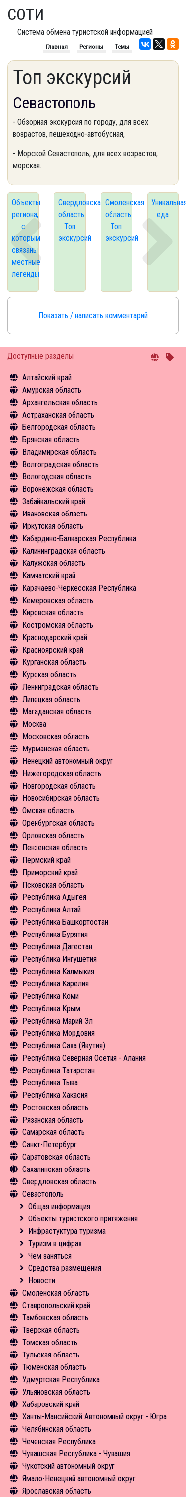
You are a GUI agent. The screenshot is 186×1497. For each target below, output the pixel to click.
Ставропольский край (56, 1305)
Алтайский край (47, 377)
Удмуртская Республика (61, 1379)
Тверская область (51, 1330)
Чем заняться (50, 1256)
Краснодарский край (54, 637)
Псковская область (53, 884)
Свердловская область (59, 1181)
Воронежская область (58, 489)
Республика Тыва (50, 1082)
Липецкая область (51, 699)
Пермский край (46, 860)
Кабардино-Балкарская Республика (79, 538)
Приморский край (50, 872)
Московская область (55, 736)
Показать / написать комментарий (93, 315)
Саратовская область (56, 1157)
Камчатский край (48, 575)
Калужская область (53, 563)
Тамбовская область (55, 1317)
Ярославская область (56, 1491)
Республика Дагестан (57, 946)
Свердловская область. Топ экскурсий (71, 220)
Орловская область (53, 835)
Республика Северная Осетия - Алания (84, 1058)
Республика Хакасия (55, 1095)
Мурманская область (56, 748)
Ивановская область (54, 513)
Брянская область (51, 439)
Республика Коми (50, 996)
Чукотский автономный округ (68, 1466)
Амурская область (51, 390)
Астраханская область (58, 415)
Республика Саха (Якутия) (63, 1045)
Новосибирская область (61, 798)
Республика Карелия (55, 983)
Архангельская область (60, 402)
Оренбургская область (58, 823)
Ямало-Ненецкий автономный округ (79, 1478)
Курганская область (54, 662)
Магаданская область (57, 711)
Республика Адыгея (54, 897)
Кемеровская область (57, 600)
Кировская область (53, 612)
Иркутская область (52, 526)
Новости (41, 1280)
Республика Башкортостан (65, 922)
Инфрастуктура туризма (67, 1231)
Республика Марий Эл (57, 1021)
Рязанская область (52, 1119)
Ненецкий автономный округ (67, 761)
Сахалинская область (56, 1169)
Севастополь (43, 1194)
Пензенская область (55, 847)
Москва (34, 724)
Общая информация (59, 1206)
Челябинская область (56, 1429)
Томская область (49, 1342)
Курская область (49, 674)
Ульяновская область (56, 1392)
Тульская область (50, 1354)
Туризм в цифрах (55, 1243)
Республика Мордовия (58, 1033)
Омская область (48, 810)
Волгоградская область (60, 464)
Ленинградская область (60, 687)
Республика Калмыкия (58, 971)
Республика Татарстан (58, 1070)
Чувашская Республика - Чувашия (76, 1453)
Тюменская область (54, 1367)
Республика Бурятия (55, 934)
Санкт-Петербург (49, 1144)
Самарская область (53, 1132)
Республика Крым (51, 1008)
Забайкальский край (53, 501)
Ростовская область (55, 1107)
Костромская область (57, 625)
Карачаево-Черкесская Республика (79, 588)
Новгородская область (59, 786)
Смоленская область (55, 1293)
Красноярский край (52, 650)
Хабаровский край (50, 1404)
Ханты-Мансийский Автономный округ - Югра (94, 1416)
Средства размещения (64, 1268)
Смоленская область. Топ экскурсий (118, 220)
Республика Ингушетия (59, 959)
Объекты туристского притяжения (83, 1218)
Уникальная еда (165, 208)
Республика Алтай (51, 909)
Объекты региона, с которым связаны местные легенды (25, 238)
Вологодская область (57, 476)
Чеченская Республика (59, 1441)
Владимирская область (59, 452)
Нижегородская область (61, 773)
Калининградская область (63, 551)
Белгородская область (59, 427)
